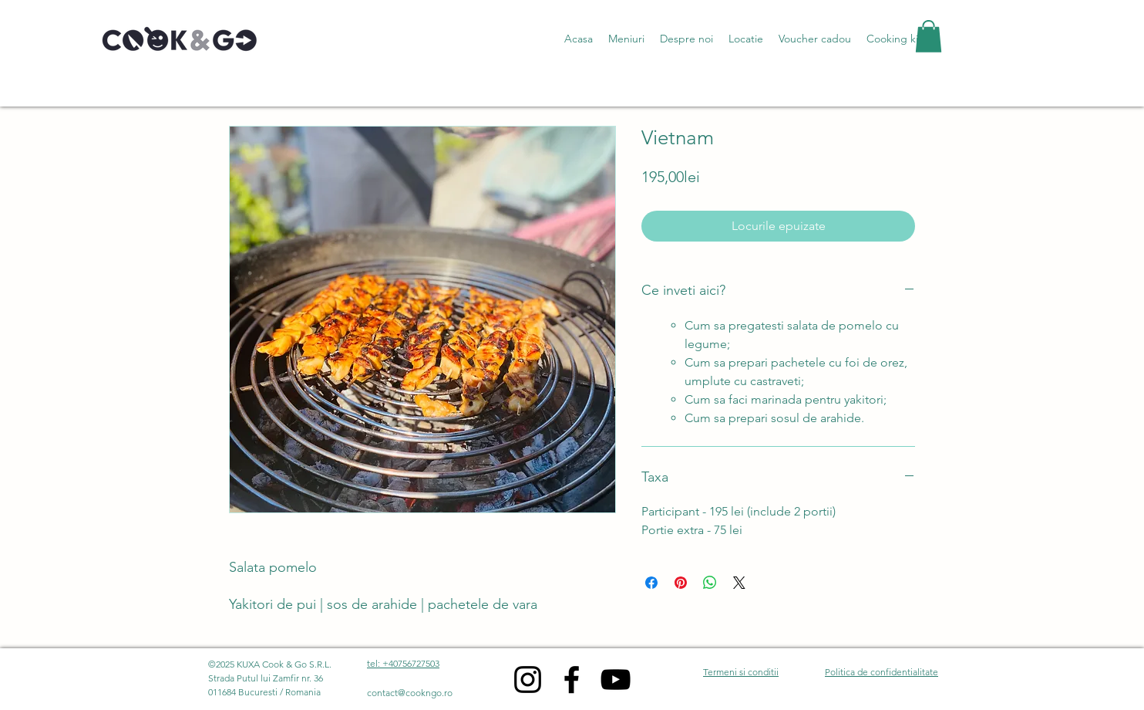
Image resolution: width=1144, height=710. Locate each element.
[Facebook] (571, 679)
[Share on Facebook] (651, 582)
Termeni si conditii (741, 672)
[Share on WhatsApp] (710, 582)
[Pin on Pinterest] (680, 582)
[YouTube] (615, 679)
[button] (626, 38)
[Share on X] (739, 582)
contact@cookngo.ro (410, 692)
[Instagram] (528, 679)
